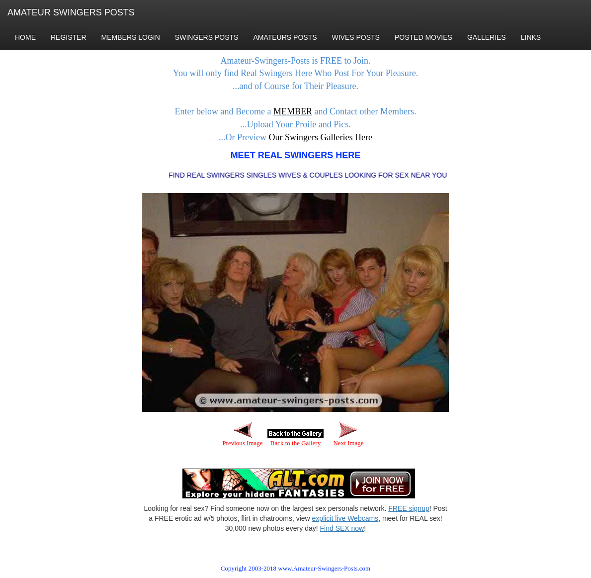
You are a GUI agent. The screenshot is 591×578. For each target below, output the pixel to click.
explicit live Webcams (345, 518)
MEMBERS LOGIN (130, 37)
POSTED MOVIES (423, 37)
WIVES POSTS (356, 37)
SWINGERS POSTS (207, 37)
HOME (25, 37)
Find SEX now (342, 528)
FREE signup (408, 508)
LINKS (531, 37)
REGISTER (68, 37)
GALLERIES (486, 37)
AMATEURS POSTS (285, 37)
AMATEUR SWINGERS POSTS (71, 12)
